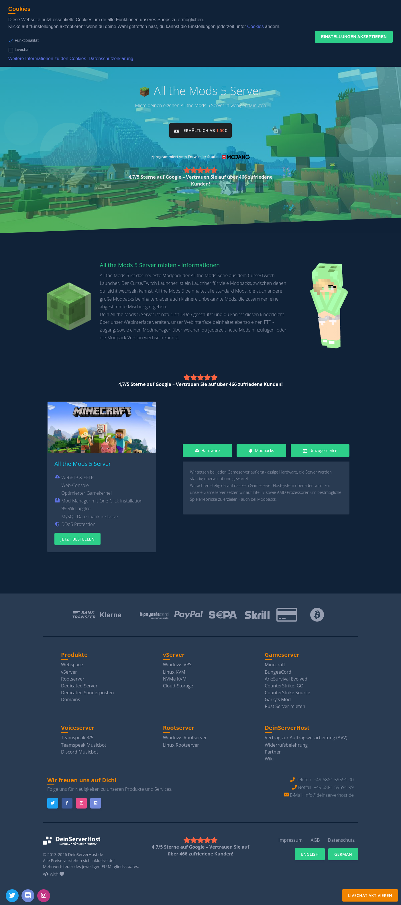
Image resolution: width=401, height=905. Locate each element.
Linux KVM (174, 670)
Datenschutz (341, 838)
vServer (69, 670)
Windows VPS (177, 663)
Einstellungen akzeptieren (354, 36)
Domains (70, 698)
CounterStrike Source (287, 691)
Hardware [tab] (207, 448)
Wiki (269, 757)
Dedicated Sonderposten (87, 691)
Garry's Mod (278, 698)
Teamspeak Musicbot (83, 743)
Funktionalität (26, 40)
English (310, 852)
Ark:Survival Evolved (286, 677)
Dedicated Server (79, 684)
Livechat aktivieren (370, 895)
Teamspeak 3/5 (77, 736)
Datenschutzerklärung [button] (111, 58)
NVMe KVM (175, 677)
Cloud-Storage (178, 684)
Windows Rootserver (185, 736)
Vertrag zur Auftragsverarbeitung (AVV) (306, 736)
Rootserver (72, 677)
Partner (273, 750)
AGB (315, 838)
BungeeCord (278, 670)
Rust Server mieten (285, 704)
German (343, 852)
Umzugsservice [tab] (320, 448)
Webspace (72, 663)
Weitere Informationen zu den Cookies (47, 58)
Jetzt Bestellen (77, 537)
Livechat (22, 49)
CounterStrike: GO (284, 684)
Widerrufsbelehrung (286, 743)
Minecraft (275, 663)
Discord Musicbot (79, 750)
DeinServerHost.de (85, 852)
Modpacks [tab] (261, 448)
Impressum (290, 838)
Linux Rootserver (181, 743)
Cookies (255, 26)
